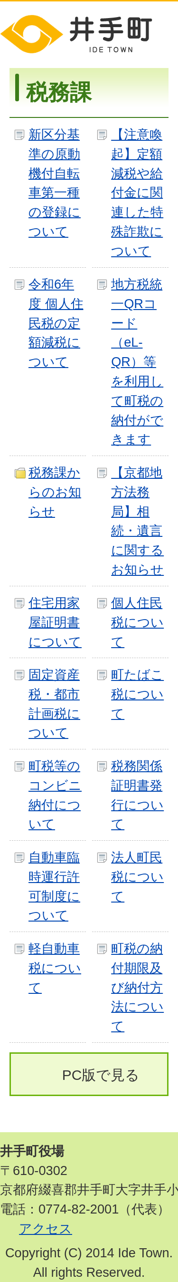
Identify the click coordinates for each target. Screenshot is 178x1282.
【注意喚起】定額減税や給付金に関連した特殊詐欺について (137, 192)
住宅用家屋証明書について (55, 622)
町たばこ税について (137, 694)
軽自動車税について (54, 968)
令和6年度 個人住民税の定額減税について (56, 323)
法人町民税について (137, 876)
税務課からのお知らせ (54, 492)
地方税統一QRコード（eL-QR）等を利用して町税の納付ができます (137, 362)
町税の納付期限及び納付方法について (137, 987)
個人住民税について (137, 622)
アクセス (45, 1228)
